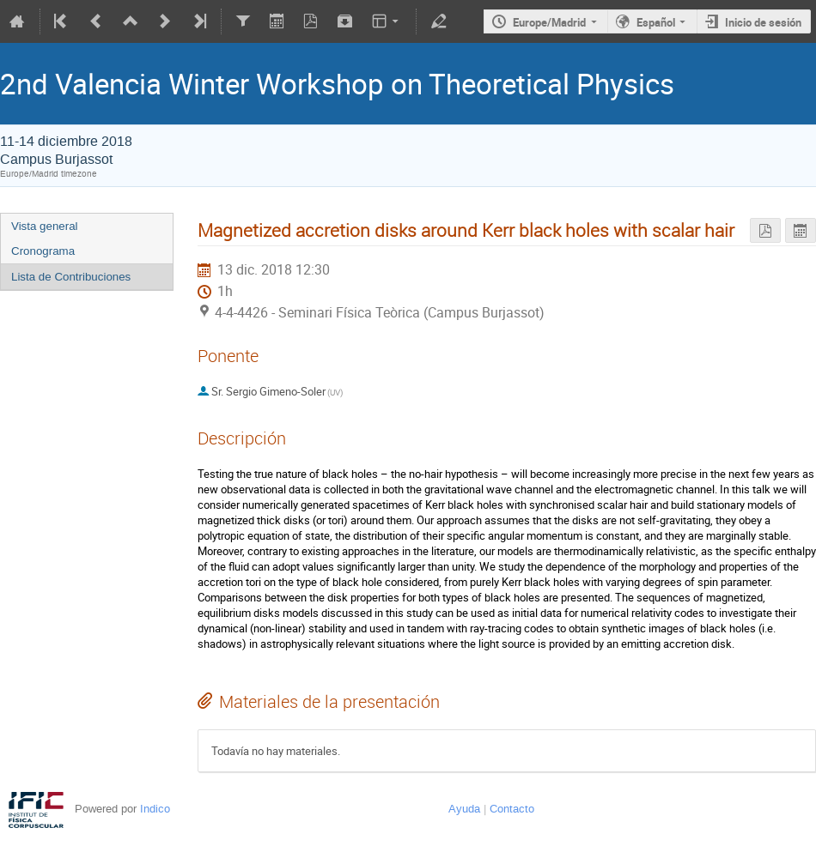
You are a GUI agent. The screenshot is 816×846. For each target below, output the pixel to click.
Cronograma (43, 251)
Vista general (44, 226)
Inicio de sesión (763, 22)
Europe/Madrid (549, 22)
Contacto (512, 808)
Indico (155, 808)
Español (655, 22)
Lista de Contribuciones (71, 276)
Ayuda (464, 808)
